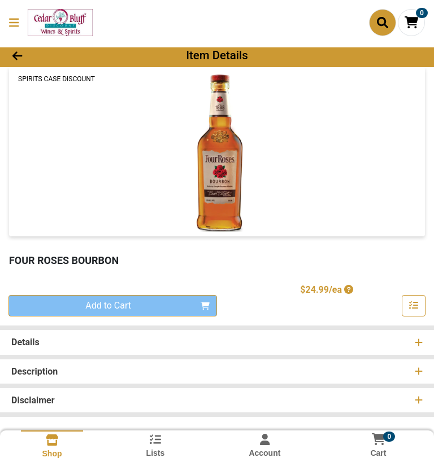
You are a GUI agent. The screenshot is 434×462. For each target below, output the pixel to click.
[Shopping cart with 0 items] (411, 22)
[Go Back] (61, 55)
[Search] (382, 22)
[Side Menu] (14, 22)
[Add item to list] (414, 305)
